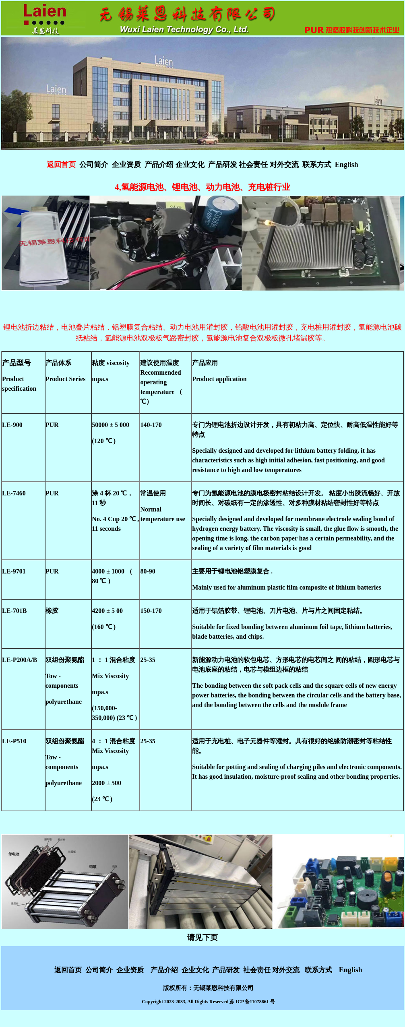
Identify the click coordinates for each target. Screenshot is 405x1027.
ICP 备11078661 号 (255, 1001)
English (346, 165)
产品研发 (222, 165)
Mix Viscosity (110, 675)
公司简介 (93, 165)
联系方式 (316, 165)
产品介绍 (160, 165)
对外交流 (284, 165)
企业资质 (126, 165)
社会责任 (254, 165)
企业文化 (190, 165)
